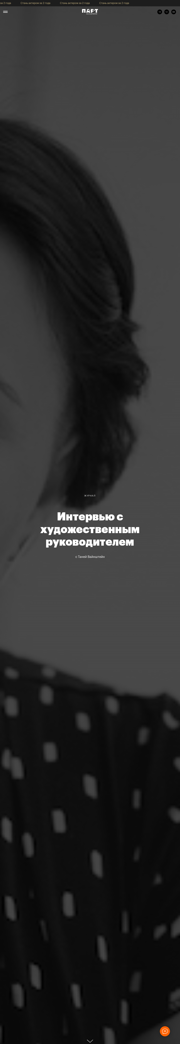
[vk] (166, 13)
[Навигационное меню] (5, 12)
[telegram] (159, 13)
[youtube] (173, 13)
